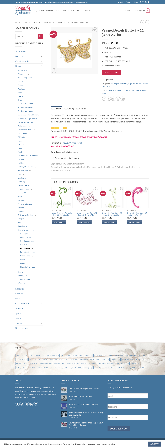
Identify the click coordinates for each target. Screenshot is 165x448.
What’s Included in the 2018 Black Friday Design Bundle (86, 413)
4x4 (110, 90)
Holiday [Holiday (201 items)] (20, 363)
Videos (66, 11)
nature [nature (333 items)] (135, 363)
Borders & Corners (25, 111)
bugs (114, 90)
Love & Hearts (23, 185)
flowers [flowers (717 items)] (94, 359)
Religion (21, 219)
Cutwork (23, 245)
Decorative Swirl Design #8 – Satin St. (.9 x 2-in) (137, 214)
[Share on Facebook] (104, 99)
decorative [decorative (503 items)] (34, 359)
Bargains (19, 56)
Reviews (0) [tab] (69, 109)
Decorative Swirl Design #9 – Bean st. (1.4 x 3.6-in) (112, 214)
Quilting (21, 211)
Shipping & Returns (23, 440)
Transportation (24, 279)
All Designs (22, 70)
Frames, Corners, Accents (28, 156)
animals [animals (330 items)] (65, 355)
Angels (20, 81)
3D (107, 90)
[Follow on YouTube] (148, 2)
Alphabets (22, 74)
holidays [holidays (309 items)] (32, 363)
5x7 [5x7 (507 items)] (29, 355)
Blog (58, 11)
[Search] (35, 10)
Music (20, 196)
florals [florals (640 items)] (84, 359)
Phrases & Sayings (25, 204)
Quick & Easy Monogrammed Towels (84, 388)
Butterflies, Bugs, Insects (27, 118)
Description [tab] (56, 109)
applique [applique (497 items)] (77, 355)
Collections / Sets (24, 130)
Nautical (21, 200)
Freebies (19, 293)
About (120, 2)
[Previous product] (147, 22)
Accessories (20, 51)
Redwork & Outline (25, 215)
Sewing (20, 222)
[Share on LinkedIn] (122, 99)
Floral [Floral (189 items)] (74, 359)
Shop (41, 11)
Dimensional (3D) (79, 22)
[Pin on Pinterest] (118, 99)
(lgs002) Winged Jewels (72, 143)
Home (18, 22)
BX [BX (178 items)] (145, 355)
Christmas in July (22, 61)
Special (18, 313)
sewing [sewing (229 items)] (63, 368)
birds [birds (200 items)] (98, 355)
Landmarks (22, 178)
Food (20, 152)
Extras (86, 10)
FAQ (136, 2)
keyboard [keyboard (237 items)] (59, 363)
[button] (127, 10)
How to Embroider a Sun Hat (80, 396)
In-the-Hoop (23, 170)
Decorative (22, 133)
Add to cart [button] (59, 222)
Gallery (75, 11)
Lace (19, 174)
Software (19, 308)
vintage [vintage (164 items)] (131, 368)
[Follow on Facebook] (140, 2)
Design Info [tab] (81, 109)
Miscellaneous (23, 189)
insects (138, 90)
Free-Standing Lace (27, 252)
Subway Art (22, 275)
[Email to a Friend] (113, 99)
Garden (21, 159)
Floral (20, 148)
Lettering (21, 181)
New (17, 298)
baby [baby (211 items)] (88, 355)
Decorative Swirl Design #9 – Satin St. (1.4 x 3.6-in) (62, 214)
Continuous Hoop (27, 241)
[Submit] (40, 36)
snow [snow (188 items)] (88, 368)
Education (19, 288)
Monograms (22, 193)
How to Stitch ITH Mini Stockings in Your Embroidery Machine (86, 424)
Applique (21, 89)
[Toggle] (41, 56)
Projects (21, 208)
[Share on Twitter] (109, 99)
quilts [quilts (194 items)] (31, 368)
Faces (20, 141)
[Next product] (142, 22)
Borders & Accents (25, 107)
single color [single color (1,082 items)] (76, 368)
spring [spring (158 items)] (98, 368)
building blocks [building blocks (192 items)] (133, 355)
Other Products (22, 303)
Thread (18, 323)
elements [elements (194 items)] (48, 359)
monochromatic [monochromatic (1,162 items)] (107, 363)
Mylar (22, 259)
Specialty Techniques (55, 22)
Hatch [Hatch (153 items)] (140, 359)
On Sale (49, 11)
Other (22, 263)
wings (104, 93)
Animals (21, 85)
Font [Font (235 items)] (105, 359)
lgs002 (144, 90)
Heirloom (21, 163)
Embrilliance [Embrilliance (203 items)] (61, 359)
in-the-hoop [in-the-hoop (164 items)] (46, 363)
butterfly (120, 90)
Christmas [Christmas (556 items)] (21, 359)
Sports (20, 272)
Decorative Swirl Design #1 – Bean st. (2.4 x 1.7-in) (87, 214)
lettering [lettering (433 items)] (82, 363)
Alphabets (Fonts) (25, 78)
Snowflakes (22, 226)
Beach (20, 96)
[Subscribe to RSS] (31, 404)
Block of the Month (25, 104)
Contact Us (44, 440)
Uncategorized (21, 328)
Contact (129, 2)
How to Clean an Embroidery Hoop (83, 404)
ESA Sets (21, 137)
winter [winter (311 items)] (142, 368)
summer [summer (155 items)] (109, 368)
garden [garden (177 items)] (115, 359)
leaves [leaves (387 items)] (71, 363)
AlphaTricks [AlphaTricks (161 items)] (53, 355)
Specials (18, 318)
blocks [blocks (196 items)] (108, 355)
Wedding (21, 283)
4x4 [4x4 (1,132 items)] (20, 355)
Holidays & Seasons (25, 167)
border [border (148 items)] (119, 355)
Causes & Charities (25, 122)
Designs (37, 22)
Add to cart (111, 72)
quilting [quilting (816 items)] (20, 368)
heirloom (132, 90)
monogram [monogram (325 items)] (123, 363)
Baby (20, 92)
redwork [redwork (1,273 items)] (43, 368)
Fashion (21, 144)
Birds (20, 100)
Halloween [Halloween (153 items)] (127, 359)
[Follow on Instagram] (143, 2)
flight (126, 90)
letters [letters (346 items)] (93, 363)
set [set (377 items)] (53, 368)
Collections (22, 126)
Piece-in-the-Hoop (27, 267)
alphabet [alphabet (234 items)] (40, 355)
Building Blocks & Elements (28, 115)
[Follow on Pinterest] (146, 2)
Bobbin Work (25, 237)
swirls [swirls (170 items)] (120, 368)
